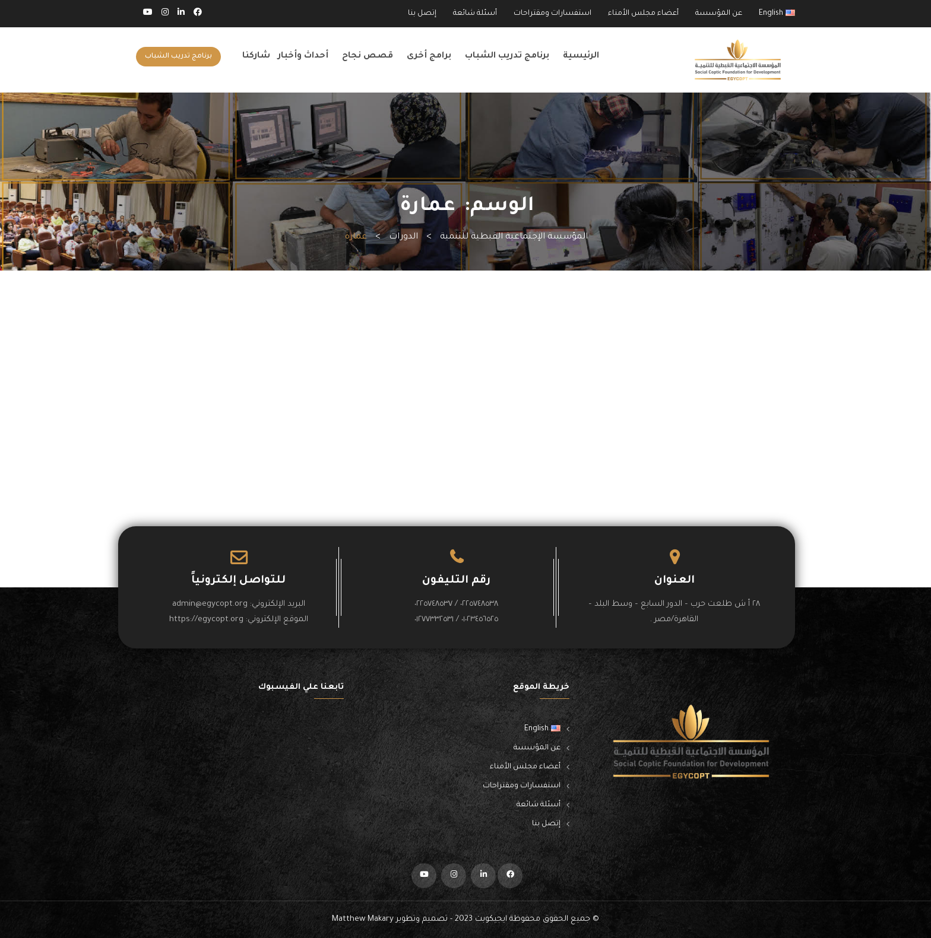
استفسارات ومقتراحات (552, 13)
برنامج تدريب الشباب (507, 56)
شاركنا (256, 56)
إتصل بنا (422, 13)
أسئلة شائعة (475, 13)
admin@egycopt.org (210, 604)
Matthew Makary (363, 919)
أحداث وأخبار (303, 56)
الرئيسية (581, 56)
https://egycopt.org (206, 619)
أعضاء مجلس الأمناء (643, 13)
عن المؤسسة (718, 13)
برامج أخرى (429, 56)
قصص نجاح (367, 56)
